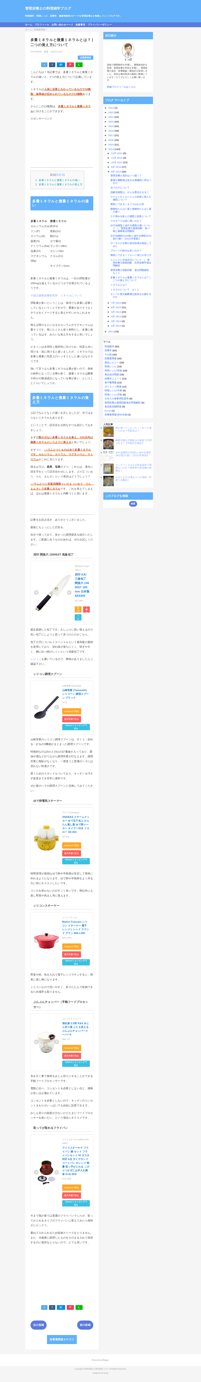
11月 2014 (117, 157)
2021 (111, 117)
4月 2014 (116, 316)
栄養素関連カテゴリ (62, 1339)
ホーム (28, 24)
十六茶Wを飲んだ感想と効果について (130, 216)
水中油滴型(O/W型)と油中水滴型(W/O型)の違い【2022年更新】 (131, 237)
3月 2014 (116, 321)
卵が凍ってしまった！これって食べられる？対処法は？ (133, 429)
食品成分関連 (112, 374)
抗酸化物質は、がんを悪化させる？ (129, 192)
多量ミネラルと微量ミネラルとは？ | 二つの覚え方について (131, 279)
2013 (111, 331)
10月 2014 (117, 162)
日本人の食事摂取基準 (117, 398)
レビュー (35, 659)
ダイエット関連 (113, 386)
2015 (111, 144)
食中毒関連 (111, 382)
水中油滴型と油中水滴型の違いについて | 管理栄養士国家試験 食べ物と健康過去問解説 (130, 228)
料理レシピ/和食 (113, 370)
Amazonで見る (78, 609)
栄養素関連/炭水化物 (116, 414)
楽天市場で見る (86, 609)
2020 (111, 121)
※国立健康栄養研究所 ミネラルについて (56, 295)
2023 (111, 107)
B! (61, 64)
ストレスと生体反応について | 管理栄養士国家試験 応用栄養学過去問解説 (130, 263)
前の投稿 (85, 1325)
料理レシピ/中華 (113, 390)
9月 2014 (116, 167)
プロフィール (42, 24)
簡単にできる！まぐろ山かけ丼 (127, 204)
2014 (111, 149)
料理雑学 (109, 346)
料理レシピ (111, 366)
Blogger (105, 1360)
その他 (108, 354)
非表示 (60, 174)
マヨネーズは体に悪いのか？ (126, 221)
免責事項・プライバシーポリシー (94, 24)
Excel (108, 410)
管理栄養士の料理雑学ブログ (48, 8)
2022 (111, 112)
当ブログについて (120, 187)
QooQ (105, 1373)
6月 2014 (116, 307)
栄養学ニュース (113, 378)
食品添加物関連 (113, 406)
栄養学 (108, 350)
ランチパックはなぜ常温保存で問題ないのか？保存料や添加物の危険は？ (133, 468)
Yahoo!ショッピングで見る (78, 617)
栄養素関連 (85, 57)
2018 (111, 130)
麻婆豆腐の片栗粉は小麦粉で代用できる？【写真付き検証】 (133, 441)
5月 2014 (116, 312)
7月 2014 (116, 302)
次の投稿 (38, 1325)
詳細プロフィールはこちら (121, 87)
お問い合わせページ (62, 24)
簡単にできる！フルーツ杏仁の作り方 (130, 255)
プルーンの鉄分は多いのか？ (126, 250)
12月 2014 (117, 153)
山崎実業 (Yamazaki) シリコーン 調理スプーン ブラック (75, 694)
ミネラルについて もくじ (124, 289)
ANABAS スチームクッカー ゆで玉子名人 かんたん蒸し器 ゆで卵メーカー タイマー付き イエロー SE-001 (75, 824)
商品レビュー (112, 362)
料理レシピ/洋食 (113, 394)
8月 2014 (116, 171)
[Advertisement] (61, 144)
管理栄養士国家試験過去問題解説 (123, 402)
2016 (111, 140)
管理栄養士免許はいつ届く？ (126, 175)
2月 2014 (116, 325)
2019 (111, 126)
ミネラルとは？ (118, 285)
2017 (111, 135)
